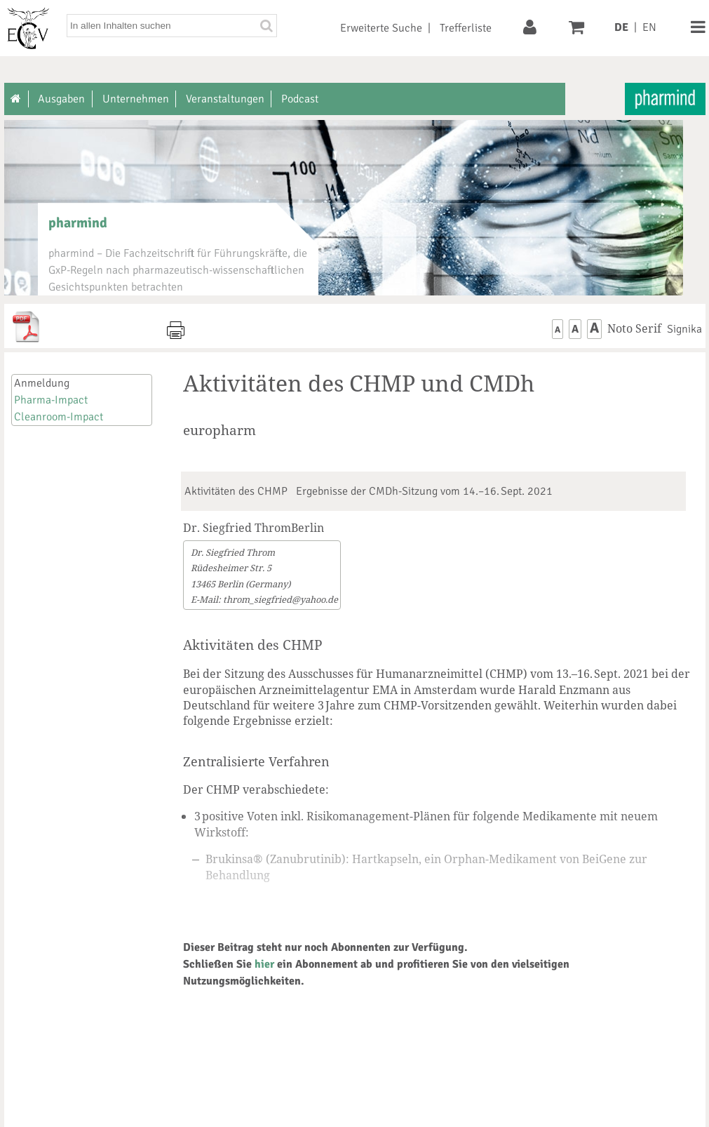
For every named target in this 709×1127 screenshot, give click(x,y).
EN (649, 27)
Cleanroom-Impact (58, 417)
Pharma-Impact (51, 400)
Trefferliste (466, 28)
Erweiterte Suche (381, 28)
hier (264, 964)
